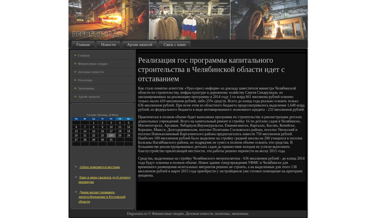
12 (128, 127)
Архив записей (139, 44)
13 (76, 131)
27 (76, 139)
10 (111, 127)
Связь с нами (175, 44)
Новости (108, 44)
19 (128, 131)
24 (111, 135)
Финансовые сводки (93, 64)
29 (93, 139)
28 (84, 139)
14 (84, 131)
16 (102, 131)
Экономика (86, 88)
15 (93, 131)
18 (120, 131)
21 (84, 135)
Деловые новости (91, 72)
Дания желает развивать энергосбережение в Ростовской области (102, 196)
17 (111, 131)
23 (102, 135)
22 (93, 135)
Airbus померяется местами (99, 167)
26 (128, 135)
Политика (85, 80)
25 (120, 135)
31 (111, 139)
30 (102, 139)
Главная (83, 44)
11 (120, 127)
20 (76, 135)
